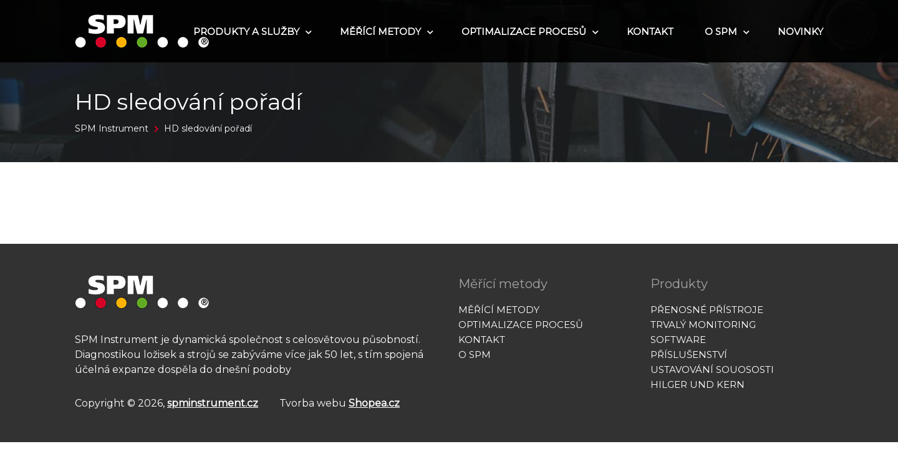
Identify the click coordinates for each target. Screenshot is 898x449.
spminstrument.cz (212, 403)
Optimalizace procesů (528, 31)
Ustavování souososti (712, 369)
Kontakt (650, 31)
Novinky (800, 31)
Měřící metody (385, 31)
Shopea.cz (374, 403)
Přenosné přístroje (706, 310)
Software (678, 339)
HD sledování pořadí (208, 128)
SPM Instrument (111, 128)
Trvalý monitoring (703, 325)
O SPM (725, 31)
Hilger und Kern (697, 384)
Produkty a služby (251, 31)
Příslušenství (688, 354)
